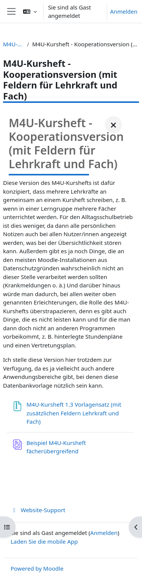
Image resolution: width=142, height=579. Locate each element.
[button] (30, 11)
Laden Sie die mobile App (44, 541)
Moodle (53, 568)
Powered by (27, 568)
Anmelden (123, 11)
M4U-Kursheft (13, 44)
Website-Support (38, 510)
